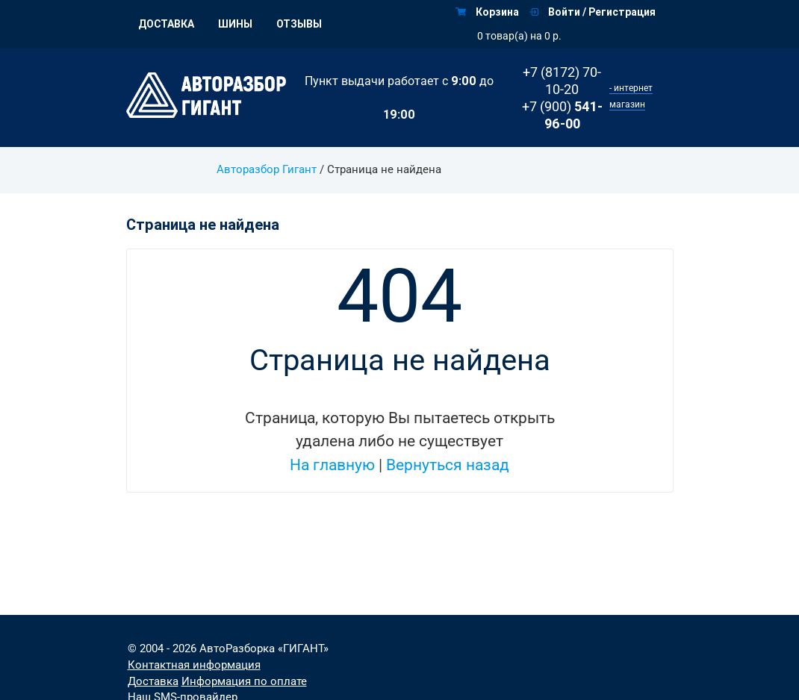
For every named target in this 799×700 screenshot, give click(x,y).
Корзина (487, 12)
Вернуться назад (447, 465)
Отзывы (299, 24)
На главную (332, 465)
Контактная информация (194, 665)
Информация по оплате (244, 681)
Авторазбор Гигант (267, 169)
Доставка (166, 24)
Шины (235, 24)
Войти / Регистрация (592, 12)
